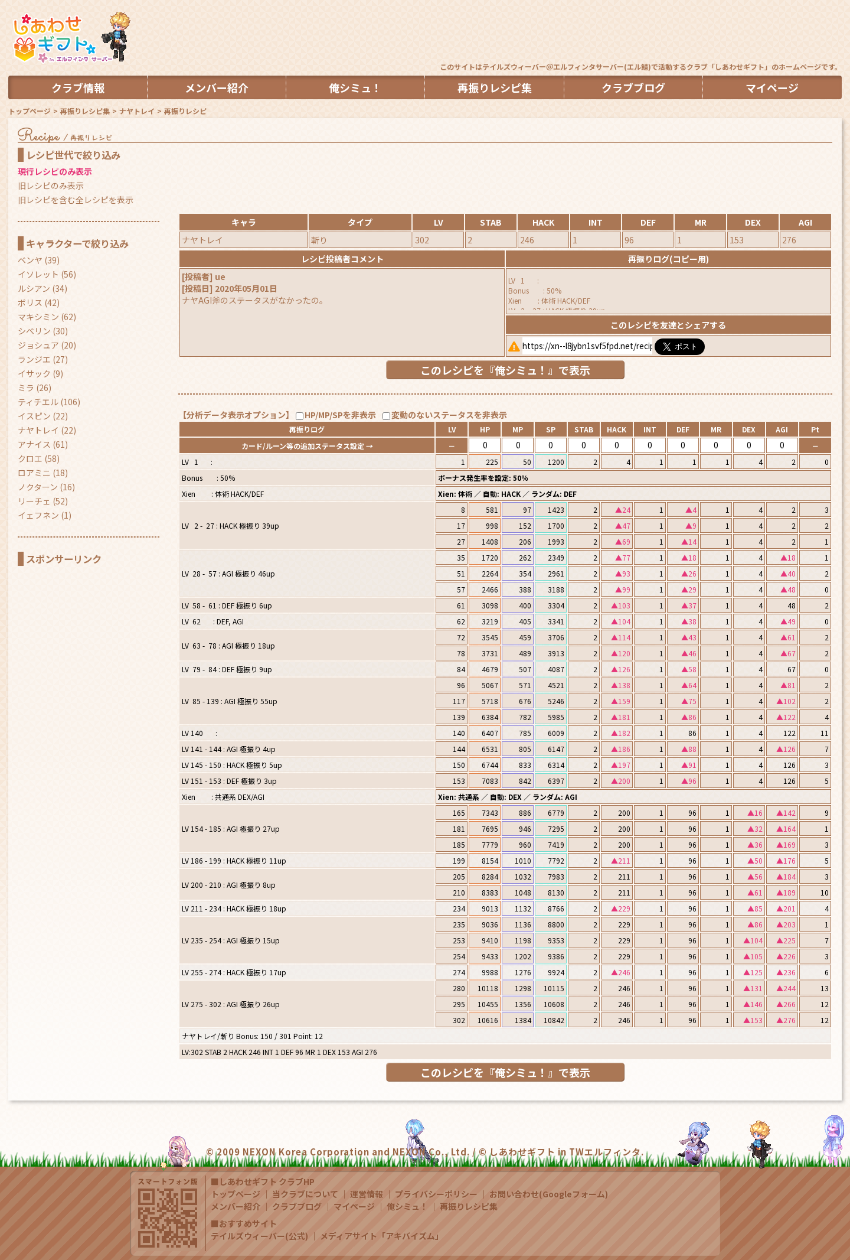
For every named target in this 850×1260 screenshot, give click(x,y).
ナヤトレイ (137, 111)
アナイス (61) (43, 444)
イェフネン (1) (44, 515)
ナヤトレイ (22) (47, 430)
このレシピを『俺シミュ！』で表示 (505, 369)
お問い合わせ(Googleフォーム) (548, 1194)
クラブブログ (297, 1206)
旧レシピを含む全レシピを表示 (75, 200)
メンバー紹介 (235, 1206)
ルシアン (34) (42, 288)
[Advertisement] (627, 32)
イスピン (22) (43, 416)
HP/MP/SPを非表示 (340, 415)
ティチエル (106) (49, 402)
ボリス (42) (39, 302)
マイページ (354, 1206)
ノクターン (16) (46, 487)
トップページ (29, 111)
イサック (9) (40, 373)
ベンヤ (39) (39, 260)
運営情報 (366, 1194)
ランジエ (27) (43, 359)
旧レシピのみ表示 (51, 185)
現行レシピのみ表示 (55, 171)
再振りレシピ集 (85, 111)
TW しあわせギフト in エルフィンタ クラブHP (70, 38)
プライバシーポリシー (436, 1194)
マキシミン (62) (47, 317)
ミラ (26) (34, 387)
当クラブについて (305, 1194)
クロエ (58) (39, 458)
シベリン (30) (43, 331)
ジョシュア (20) (47, 345)
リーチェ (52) (43, 501)
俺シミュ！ (407, 1206)
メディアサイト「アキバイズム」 (381, 1236)
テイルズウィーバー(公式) (259, 1236)
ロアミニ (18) (43, 472)
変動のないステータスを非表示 (449, 415)
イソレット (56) (47, 274)
